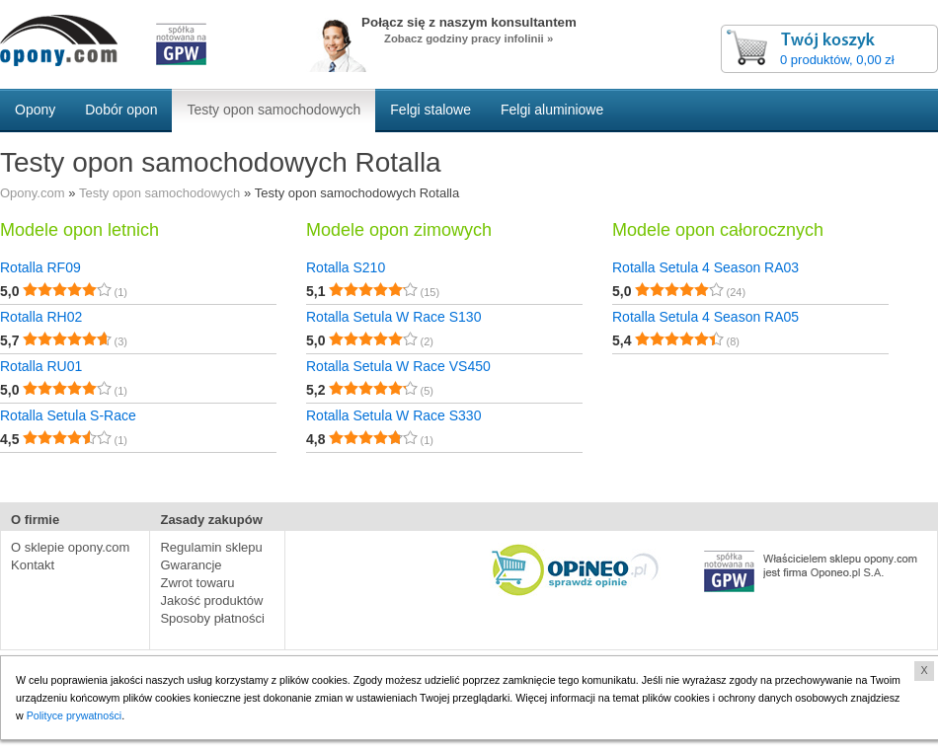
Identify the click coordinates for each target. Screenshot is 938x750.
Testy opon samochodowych (159, 193)
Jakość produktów (211, 600)
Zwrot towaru (197, 582)
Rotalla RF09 (40, 267)
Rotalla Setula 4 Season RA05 (705, 317)
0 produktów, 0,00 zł (837, 59)
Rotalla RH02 (41, 317)
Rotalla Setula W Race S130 (393, 317)
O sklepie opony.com (70, 547)
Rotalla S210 (345, 267)
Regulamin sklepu (211, 547)
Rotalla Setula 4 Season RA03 (705, 267)
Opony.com (32, 193)
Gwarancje (190, 565)
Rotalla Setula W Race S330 (393, 415)
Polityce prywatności (74, 715)
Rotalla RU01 (41, 366)
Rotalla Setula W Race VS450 (398, 366)
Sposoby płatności (212, 618)
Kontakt (32, 565)
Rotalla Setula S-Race (68, 415)
